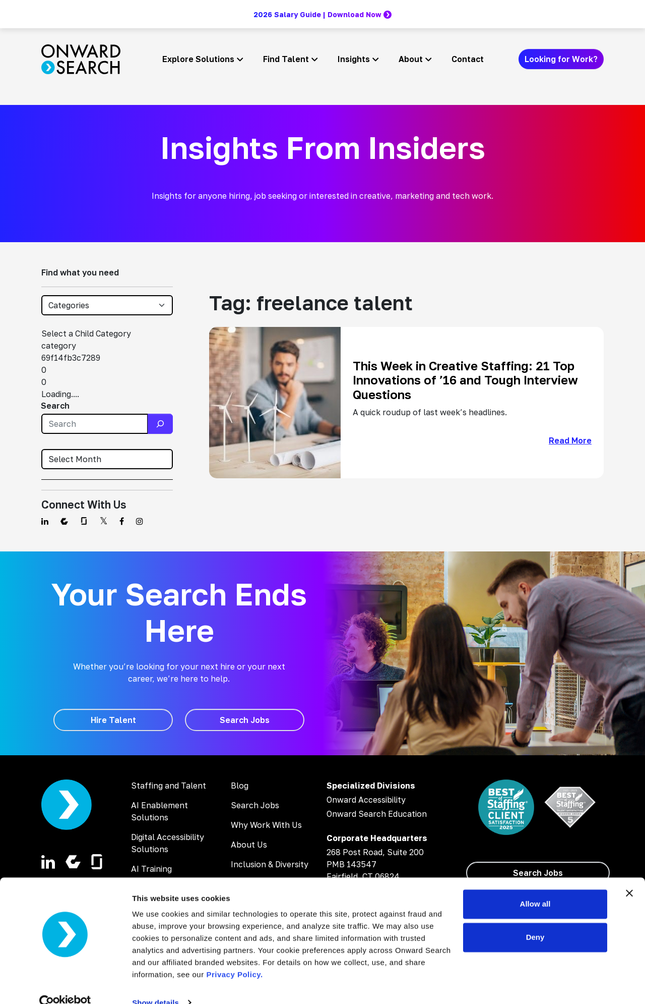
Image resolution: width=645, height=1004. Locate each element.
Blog (239, 785)
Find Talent (286, 59)
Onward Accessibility (366, 800)
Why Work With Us (266, 825)
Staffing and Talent (168, 785)
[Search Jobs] (244, 720)
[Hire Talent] (113, 720)
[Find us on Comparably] (64, 521)
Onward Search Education (377, 814)
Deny (535, 918)
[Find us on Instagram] (139, 521)
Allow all (535, 885)
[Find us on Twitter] (103, 521)
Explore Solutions (198, 59)
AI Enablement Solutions (159, 811)
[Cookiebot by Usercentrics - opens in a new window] (65, 984)
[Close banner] (629, 874)
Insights (354, 59)
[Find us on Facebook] (121, 521)
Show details (155, 984)
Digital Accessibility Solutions (167, 843)
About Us (249, 845)
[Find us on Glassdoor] (84, 521)
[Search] (160, 424)
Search (55, 406)
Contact (468, 59)
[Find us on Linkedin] (44, 521)
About (411, 59)
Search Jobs (255, 805)
